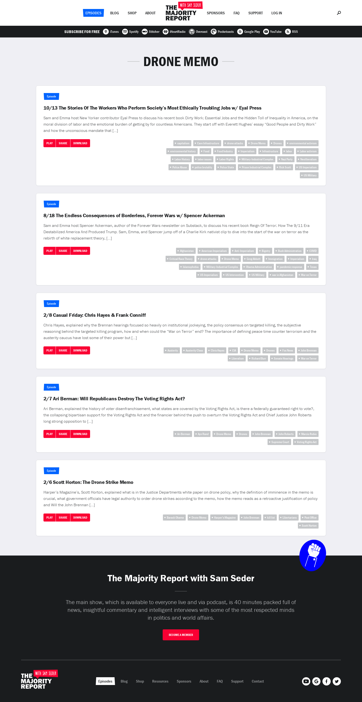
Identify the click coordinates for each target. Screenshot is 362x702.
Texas (313, 267)
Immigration (275, 259)
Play (49, 143)
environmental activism (303, 143)
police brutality (203, 167)
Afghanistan (187, 251)
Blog (114, 13)
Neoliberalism (308, 159)
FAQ (237, 13)
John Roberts (286, 434)
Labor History (182, 159)
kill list (271, 517)
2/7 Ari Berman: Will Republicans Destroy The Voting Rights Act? (114, 399)
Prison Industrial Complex (256, 167)
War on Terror (309, 275)
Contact (258, 681)
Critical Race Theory (181, 259)
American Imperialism (214, 251)
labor (289, 151)
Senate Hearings (283, 358)
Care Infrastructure (208, 143)
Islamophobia (191, 267)
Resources (160, 681)
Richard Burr (259, 358)
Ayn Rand (203, 434)
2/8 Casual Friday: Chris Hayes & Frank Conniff (94, 315)
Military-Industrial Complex (257, 159)
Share (63, 143)
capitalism (183, 143)
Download (80, 143)
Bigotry (266, 251)
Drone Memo (258, 143)
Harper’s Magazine (225, 517)
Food (206, 151)
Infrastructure (270, 151)
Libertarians (290, 517)
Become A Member (181, 635)
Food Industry (225, 151)
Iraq (314, 259)
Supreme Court (280, 442)
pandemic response (291, 267)
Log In (276, 13)
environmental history (183, 151)
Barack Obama (175, 517)
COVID (313, 251)
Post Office (310, 517)
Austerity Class (194, 350)
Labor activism (308, 151)
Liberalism (238, 358)
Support (255, 13)
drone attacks (235, 143)
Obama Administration (259, 267)
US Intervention (235, 275)
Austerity (173, 350)
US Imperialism (308, 167)
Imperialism (247, 151)
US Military (310, 175)
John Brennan (309, 350)
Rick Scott (285, 167)
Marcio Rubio (309, 434)
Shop (132, 13)
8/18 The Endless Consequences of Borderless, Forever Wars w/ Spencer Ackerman (134, 215)
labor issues (204, 159)
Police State (227, 167)
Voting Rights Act (307, 442)
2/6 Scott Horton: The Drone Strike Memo (88, 482)
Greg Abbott (254, 259)
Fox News (287, 350)
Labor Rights (226, 159)
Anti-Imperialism (244, 251)
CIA (234, 350)
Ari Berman (183, 434)
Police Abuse (179, 167)
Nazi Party (287, 159)
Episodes (93, 13)
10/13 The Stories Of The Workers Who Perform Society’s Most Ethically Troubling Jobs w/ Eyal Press (152, 108)
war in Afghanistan (282, 275)
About (150, 13)
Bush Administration (290, 251)
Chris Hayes (217, 350)
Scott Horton (309, 525)
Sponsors (216, 13)
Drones (277, 143)
